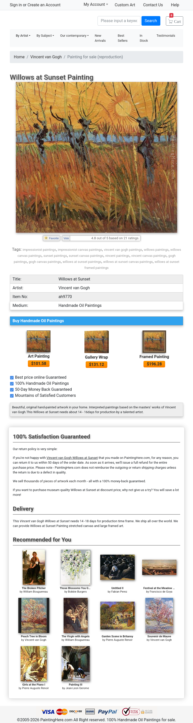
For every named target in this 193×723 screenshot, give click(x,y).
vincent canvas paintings (148, 256)
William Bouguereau (35, 591)
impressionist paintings (39, 250)
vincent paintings (117, 256)
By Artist (22, 35)
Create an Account (43, 5)
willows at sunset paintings (82, 262)
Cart (175, 19)
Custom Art (125, 5)
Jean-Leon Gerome (77, 688)
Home (19, 57)
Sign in (16, 5)
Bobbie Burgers (77, 591)
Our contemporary (73, 35)
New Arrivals (100, 38)
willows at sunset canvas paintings (128, 262)
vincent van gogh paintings (123, 250)
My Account (96, 4)
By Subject (44, 35)
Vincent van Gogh (46, 57)
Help (175, 5)
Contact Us (153, 5)
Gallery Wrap (96, 357)
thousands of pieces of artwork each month (55, 481)
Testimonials (166, 35)
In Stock (144, 38)
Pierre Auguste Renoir (119, 640)
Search (151, 20)
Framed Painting (154, 356)
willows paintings (156, 250)
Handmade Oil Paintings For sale (47, 20)
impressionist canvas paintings (80, 250)
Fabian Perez (119, 591)
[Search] (119, 21)
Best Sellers (123, 38)
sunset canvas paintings (86, 256)
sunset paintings (55, 256)
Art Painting (39, 356)
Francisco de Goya (161, 591)
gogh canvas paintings (45, 262)
